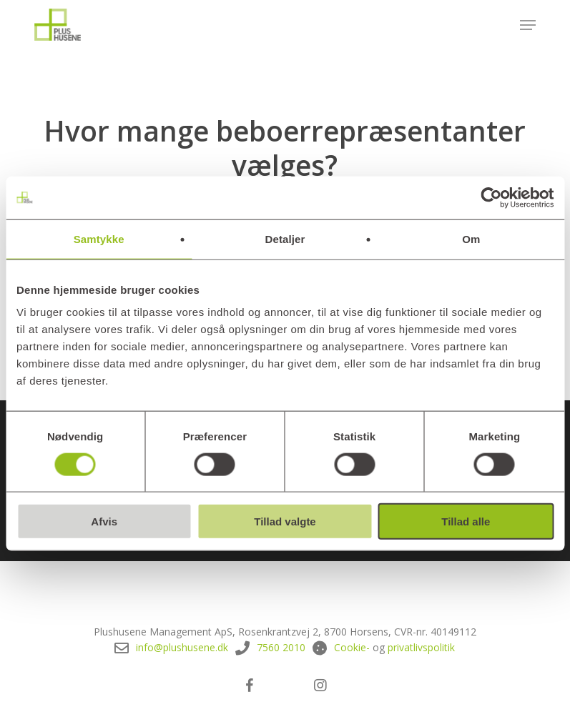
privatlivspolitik (421, 647)
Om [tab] (471, 238)
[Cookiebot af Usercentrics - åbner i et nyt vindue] (491, 197)
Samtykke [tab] (99, 238)
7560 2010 (281, 647)
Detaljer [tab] (285, 238)
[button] (528, 25)
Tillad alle (465, 521)
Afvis (104, 521)
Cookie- (352, 647)
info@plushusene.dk (182, 647)
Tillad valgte (284, 521)
